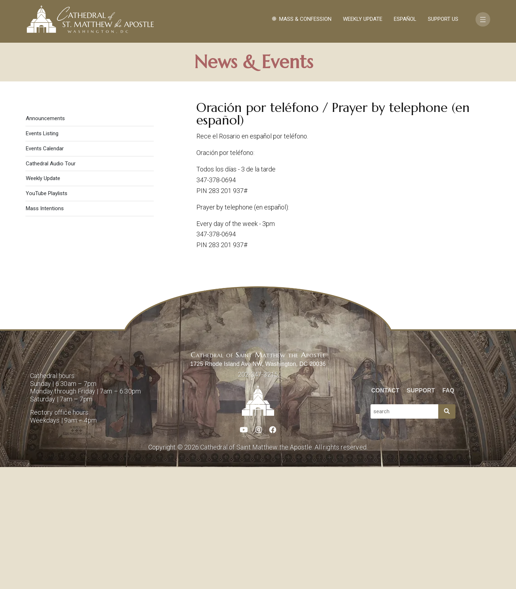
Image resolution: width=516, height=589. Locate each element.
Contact (385, 512)
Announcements (45, 240)
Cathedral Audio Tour (51, 285)
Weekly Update (362, 19)
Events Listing (42, 255)
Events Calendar (45, 270)
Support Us (443, 19)
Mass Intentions (45, 330)
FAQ (449, 512)
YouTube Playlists (46, 315)
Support (421, 512)
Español (405, 19)
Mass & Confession (305, 19)
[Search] (446, 533)
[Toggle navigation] (483, 19)
